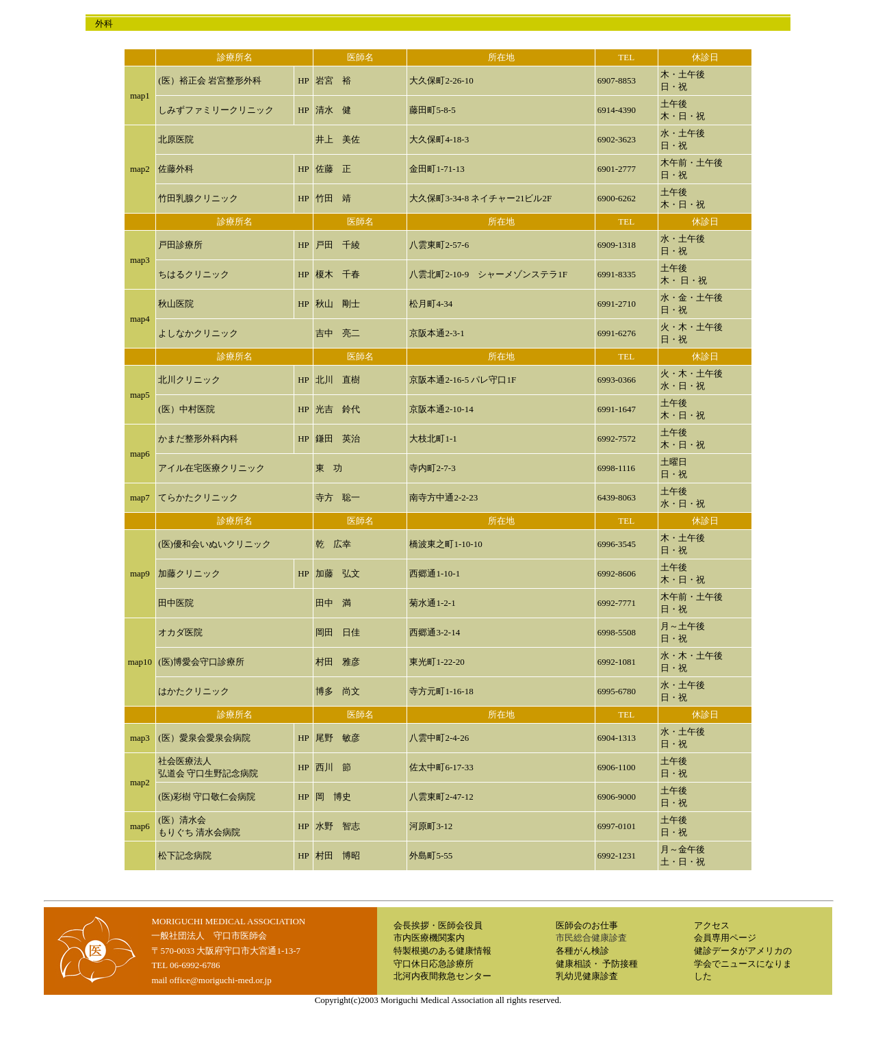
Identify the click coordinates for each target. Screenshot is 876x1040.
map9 (140, 573)
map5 (140, 395)
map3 (140, 260)
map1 (140, 95)
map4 (140, 319)
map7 (140, 497)
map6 (140, 453)
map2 (140, 169)
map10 (140, 662)
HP (303, 80)
